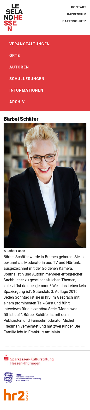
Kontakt (78, 7)
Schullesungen (27, 78)
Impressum (76, 14)
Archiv (17, 102)
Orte (14, 55)
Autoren (19, 67)
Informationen (26, 90)
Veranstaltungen (29, 44)
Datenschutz (74, 21)
